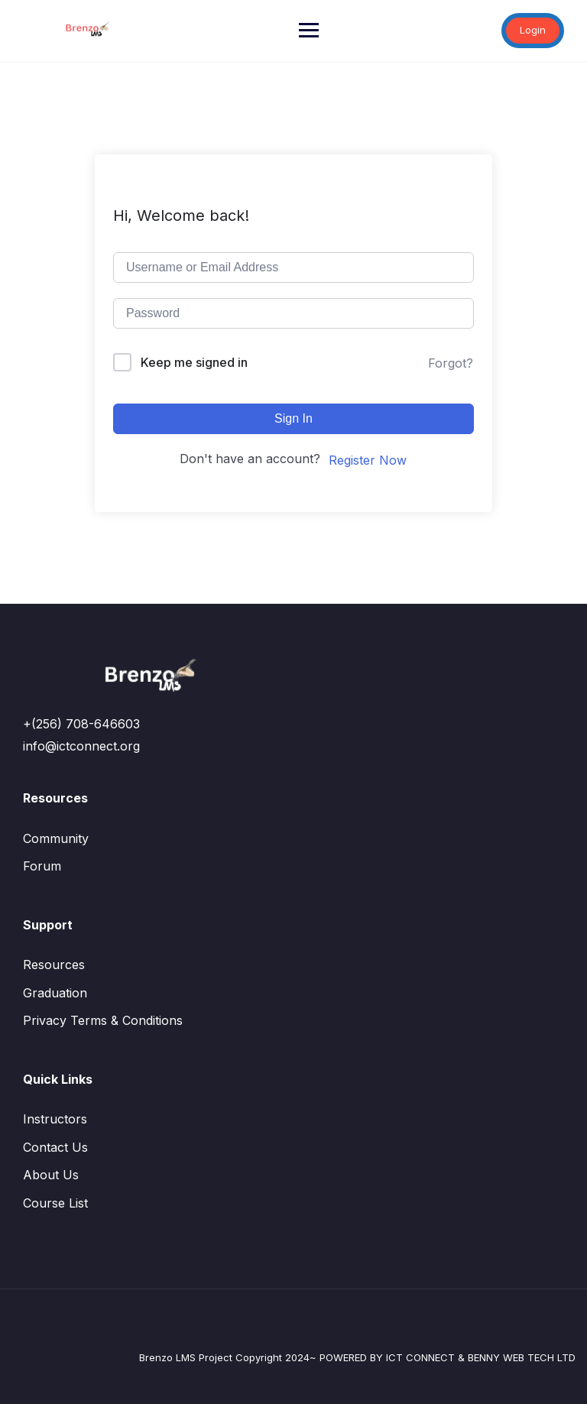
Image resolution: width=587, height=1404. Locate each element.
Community (56, 838)
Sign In (293, 418)
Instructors (55, 1119)
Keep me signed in (194, 362)
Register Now (368, 460)
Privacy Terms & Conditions (103, 1020)
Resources (54, 964)
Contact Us (55, 1147)
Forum (42, 866)
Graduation (55, 992)
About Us (51, 1174)
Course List (55, 1203)
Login (533, 30)
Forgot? (450, 363)
